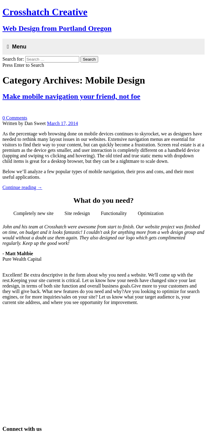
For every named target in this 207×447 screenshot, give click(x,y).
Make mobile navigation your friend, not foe (71, 96)
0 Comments (14, 117)
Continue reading (22, 187)
